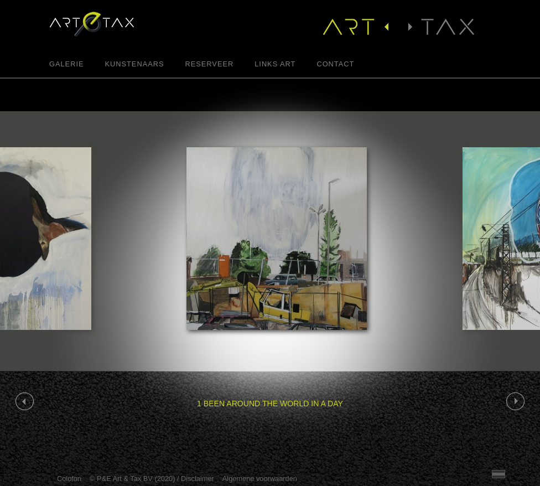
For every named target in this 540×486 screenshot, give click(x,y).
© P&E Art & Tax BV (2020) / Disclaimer (152, 478)
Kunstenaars (134, 64)
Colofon (69, 478)
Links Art (275, 64)
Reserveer (209, 64)
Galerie (66, 64)
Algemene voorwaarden (259, 478)
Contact (335, 64)
